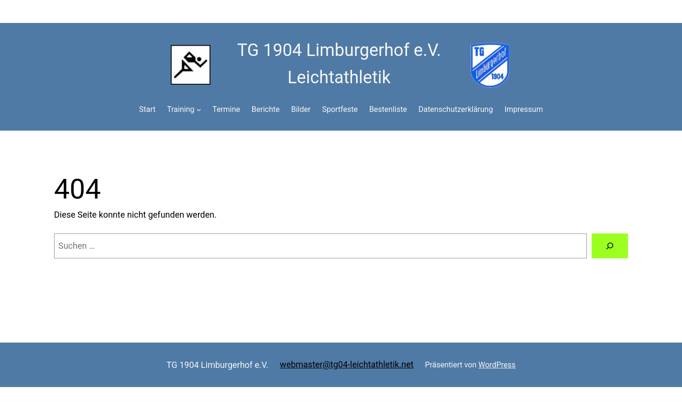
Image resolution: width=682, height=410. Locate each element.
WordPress (497, 364)
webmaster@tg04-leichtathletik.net (347, 364)
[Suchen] (610, 245)
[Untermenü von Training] (199, 109)
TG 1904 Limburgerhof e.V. (217, 365)
